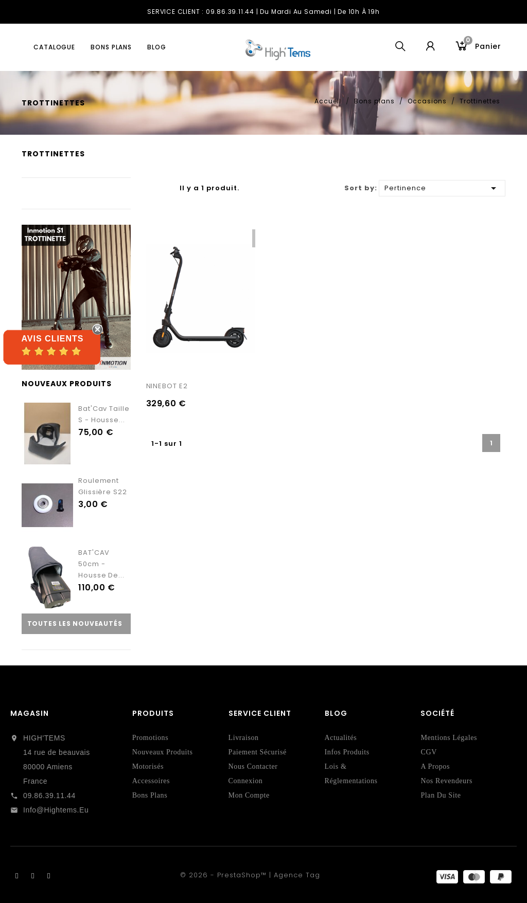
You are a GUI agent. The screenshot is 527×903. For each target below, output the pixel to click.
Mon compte (249, 795)
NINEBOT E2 (167, 386)
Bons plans (111, 47)
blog (156, 47)
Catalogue (54, 47)
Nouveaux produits (162, 752)
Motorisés (148, 766)
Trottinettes (53, 154)
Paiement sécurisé (258, 752)
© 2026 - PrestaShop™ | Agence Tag (250, 875)
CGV (428, 752)
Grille (151, 189)
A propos (435, 766)
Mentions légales (448, 738)
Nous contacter (253, 766)
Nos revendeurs (446, 781)
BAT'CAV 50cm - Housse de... (101, 564)
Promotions (150, 738)
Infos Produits (347, 752)
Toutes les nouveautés (74, 623)
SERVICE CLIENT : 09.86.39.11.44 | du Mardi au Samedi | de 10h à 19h (263, 11)
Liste (164, 189)
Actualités (341, 738)
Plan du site (440, 795)
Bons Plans (150, 795)
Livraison (244, 738)
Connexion (246, 781)
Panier (482, 45)
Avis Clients (52, 338)
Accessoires (151, 781)
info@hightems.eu (56, 810)
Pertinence (442, 187)
